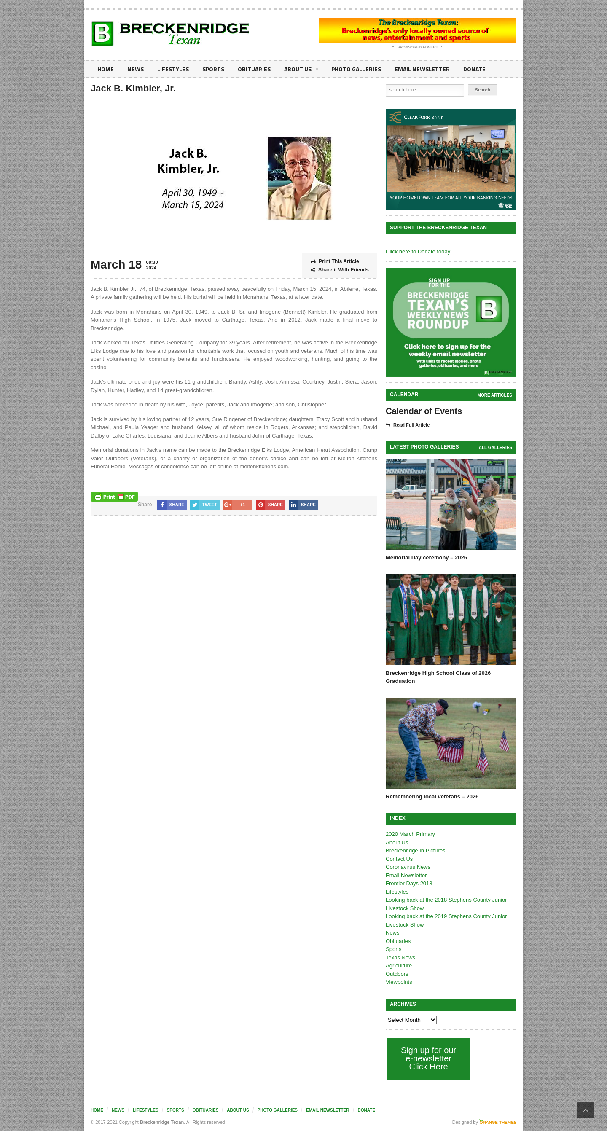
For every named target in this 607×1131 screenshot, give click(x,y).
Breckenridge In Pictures (416, 850)
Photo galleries (356, 68)
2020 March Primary (410, 834)
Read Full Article (408, 425)
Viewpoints (399, 982)
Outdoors (397, 974)
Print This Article (335, 261)
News (135, 68)
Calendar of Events (424, 411)
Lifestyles (173, 68)
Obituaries (254, 68)
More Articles (495, 395)
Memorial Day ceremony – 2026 (426, 557)
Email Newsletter (421, 68)
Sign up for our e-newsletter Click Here (428, 1058)
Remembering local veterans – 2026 (432, 796)
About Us (301, 70)
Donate (474, 68)
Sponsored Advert (418, 47)
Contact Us (399, 859)
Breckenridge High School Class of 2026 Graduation (438, 677)
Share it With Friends (340, 270)
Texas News (400, 957)
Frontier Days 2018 (409, 883)
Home (105, 68)
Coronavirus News (408, 867)
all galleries (495, 447)
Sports (213, 68)
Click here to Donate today (418, 251)
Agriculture (399, 965)
